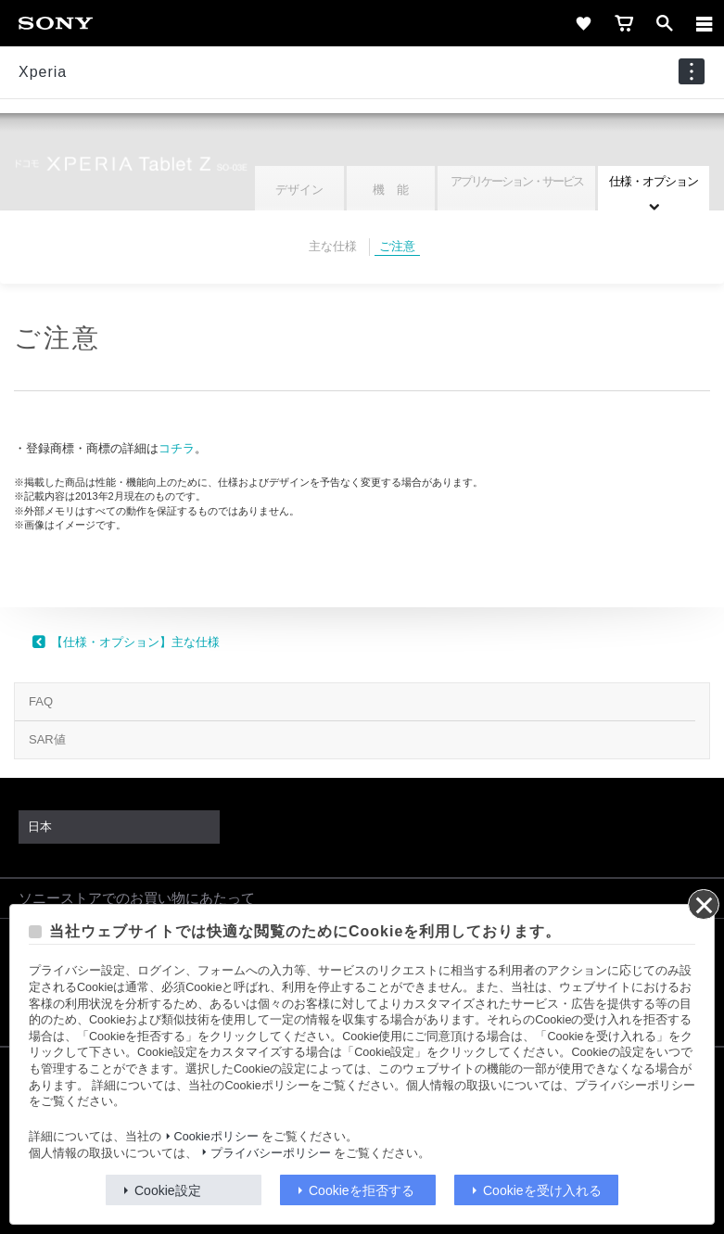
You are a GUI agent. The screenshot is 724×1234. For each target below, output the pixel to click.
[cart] (623, 23)
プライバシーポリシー (270, 1153)
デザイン (299, 190)
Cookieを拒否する (361, 1190)
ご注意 (397, 246)
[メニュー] (704, 23)
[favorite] (583, 23)
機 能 (391, 190)
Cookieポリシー (216, 1136)
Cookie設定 (167, 1190)
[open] (664, 23)
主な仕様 (333, 246)
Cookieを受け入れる (542, 1190)
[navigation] (691, 71)
